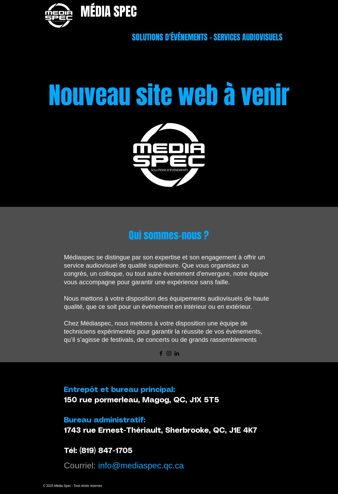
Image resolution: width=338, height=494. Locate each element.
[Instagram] (169, 353)
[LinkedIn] (176, 353)
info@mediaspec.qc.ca (141, 465)
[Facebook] (161, 353)
